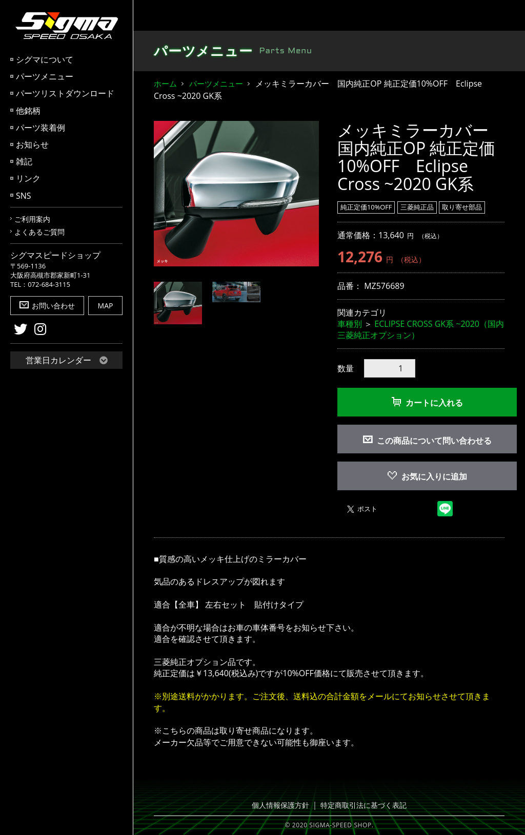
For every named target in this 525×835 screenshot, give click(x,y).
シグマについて (44, 59)
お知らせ (32, 144)
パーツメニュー (44, 76)
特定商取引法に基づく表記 (361, 805)
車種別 (349, 323)
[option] (236, 193)
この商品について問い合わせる (434, 440)
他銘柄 (28, 110)
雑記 (24, 161)
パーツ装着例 (40, 127)
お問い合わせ (47, 305)
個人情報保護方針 (283, 805)
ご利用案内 (32, 219)
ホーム (165, 83)
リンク (28, 178)
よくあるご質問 (39, 232)
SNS (23, 195)
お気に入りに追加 (427, 476)
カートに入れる (427, 402)
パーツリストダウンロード (65, 93)
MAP (105, 305)
